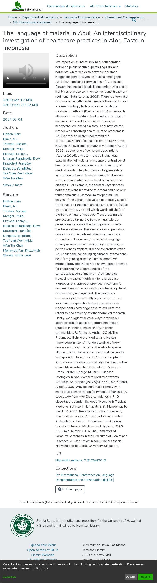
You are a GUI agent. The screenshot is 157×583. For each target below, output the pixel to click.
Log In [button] (142, 20)
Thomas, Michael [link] (15, 144)
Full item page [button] (70, 489)
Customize (9, 577)
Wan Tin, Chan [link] (13, 178)
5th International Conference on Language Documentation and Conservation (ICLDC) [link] (33, 22)
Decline (131, 577)
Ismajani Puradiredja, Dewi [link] (21, 158)
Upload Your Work (43, 545)
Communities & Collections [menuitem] (66, 6)
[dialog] (78, 571)
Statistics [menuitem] (131, 6)
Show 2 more (12, 185)
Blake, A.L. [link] (10, 139)
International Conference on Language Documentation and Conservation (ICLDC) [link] (125, 17)
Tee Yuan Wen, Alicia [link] (18, 173)
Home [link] (12, 17)
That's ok (145, 577)
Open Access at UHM (42, 550)
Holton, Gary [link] (12, 134)
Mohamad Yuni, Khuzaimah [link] (21, 250)
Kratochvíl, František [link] (17, 163)
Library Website (42, 555)
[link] (17, 100)
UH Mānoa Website (42, 560)
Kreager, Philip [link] (13, 149)
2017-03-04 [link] (12, 119)
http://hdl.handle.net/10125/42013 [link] (80, 460)
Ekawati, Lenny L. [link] (15, 153)
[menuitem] (105, 6)
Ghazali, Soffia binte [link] (17, 255)
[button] (134, 20)
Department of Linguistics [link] (40, 17)
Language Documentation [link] (81, 17)
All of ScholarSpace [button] (104, 6)
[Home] (25, 6)
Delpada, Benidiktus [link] (17, 168)
